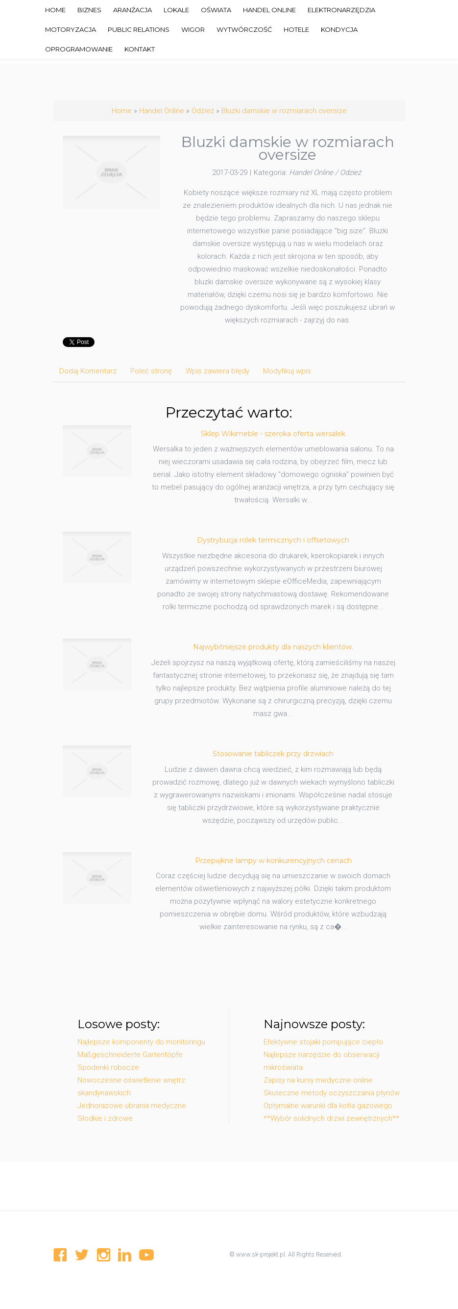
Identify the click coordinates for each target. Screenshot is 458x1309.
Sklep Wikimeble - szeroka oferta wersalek (273, 433)
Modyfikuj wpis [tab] (287, 371)
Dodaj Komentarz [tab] (88, 371)
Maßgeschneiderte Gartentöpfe (130, 1054)
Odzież (203, 110)
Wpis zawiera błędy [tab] (217, 371)
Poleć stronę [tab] (151, 371)
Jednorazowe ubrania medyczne (131, 1105)
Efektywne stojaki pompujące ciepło (323, 1041)
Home (122, 110)
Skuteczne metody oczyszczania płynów (332, 1092)
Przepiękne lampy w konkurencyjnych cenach (273, 860)
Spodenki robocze (108, 1067)
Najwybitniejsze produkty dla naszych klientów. (273, 646)
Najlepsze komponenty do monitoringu (141, 1041)
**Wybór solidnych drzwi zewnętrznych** (331, 1118)
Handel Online (161, 110)
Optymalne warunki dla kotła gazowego (328, 1105)
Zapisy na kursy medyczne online (318, 1080)
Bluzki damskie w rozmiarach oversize (284, 110)
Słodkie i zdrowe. (106, 1118)
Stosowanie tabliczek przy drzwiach (273, 753)
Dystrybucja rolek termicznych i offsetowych (273, 540)
